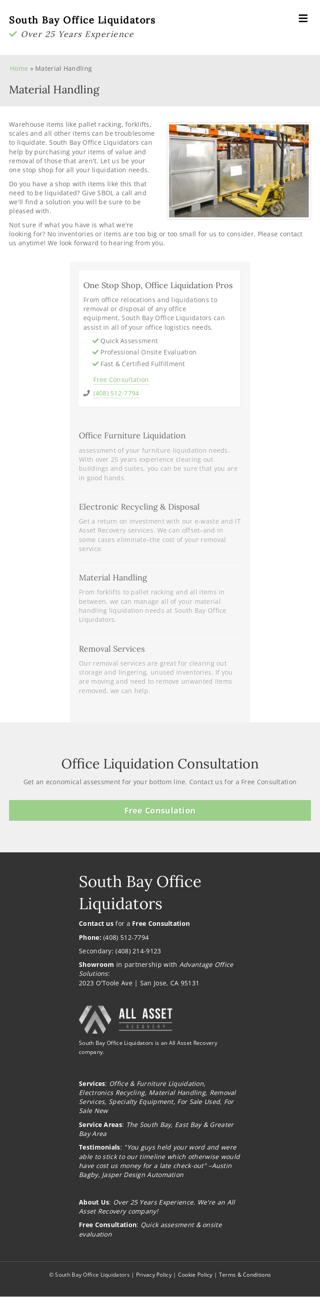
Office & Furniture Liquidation (156, 1083)
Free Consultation (121, 379)
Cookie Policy (195, 1275)
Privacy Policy (154, 1275)
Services (92, 1083)
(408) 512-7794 (116, 393)
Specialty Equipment (141, 1101)
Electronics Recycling (112, 1092)
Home (19, 68)
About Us (94, 1202)
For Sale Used (198, 1101)
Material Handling (177, 1092)
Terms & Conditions (245, 1275)
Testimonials (99, 1147)
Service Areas (100, 1124)
